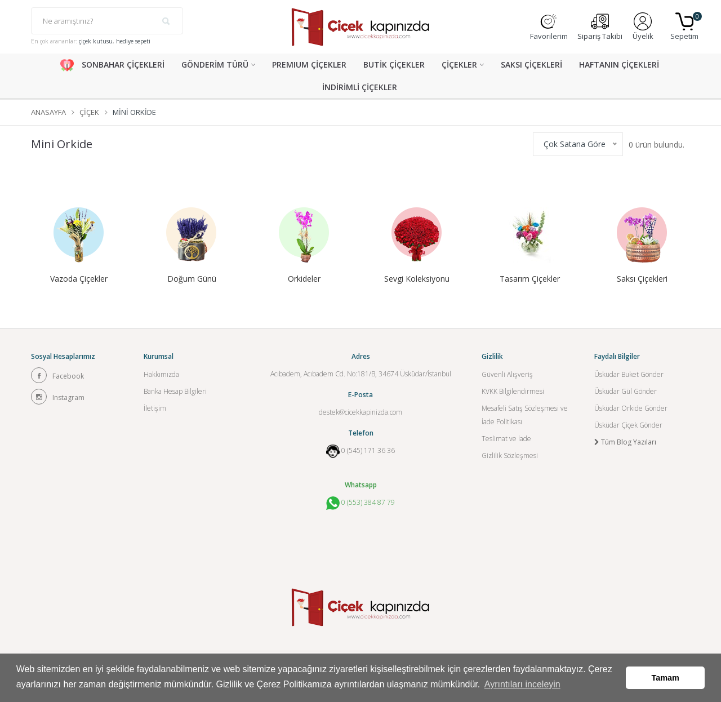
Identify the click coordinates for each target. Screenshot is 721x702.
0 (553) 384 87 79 (360, 503)
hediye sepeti (133, 41)
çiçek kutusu (96, 41)
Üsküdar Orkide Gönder (630, 408)
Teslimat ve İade (506, 438)
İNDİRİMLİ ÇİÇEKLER (359, 87)
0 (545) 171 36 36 (368, 450)
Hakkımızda (161, 374)
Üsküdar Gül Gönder (625, 391)
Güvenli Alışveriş (507, 374)
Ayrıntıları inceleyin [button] (522, 684)
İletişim (155, 408)
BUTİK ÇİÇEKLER (394, 64)
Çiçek (89, 112)
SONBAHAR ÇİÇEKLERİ (112, 65)
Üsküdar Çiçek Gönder (628, 425)
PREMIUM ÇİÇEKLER (309, 64)
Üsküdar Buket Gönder (629, 374)
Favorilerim (549, 26)
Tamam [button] (665, 677)
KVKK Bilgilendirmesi (513, 391)
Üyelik (643, 26)
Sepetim (684, 26)
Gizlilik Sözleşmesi (510, 455)
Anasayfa (48, 112)
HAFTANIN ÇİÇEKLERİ (619, 64)
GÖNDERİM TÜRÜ (214, 64)
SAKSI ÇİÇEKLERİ (531, 64)
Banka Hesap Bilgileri (175, 391)
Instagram (57, 397)
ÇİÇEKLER (459, 64)
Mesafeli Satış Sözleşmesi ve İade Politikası (525, 414)
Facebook (57, 375)
